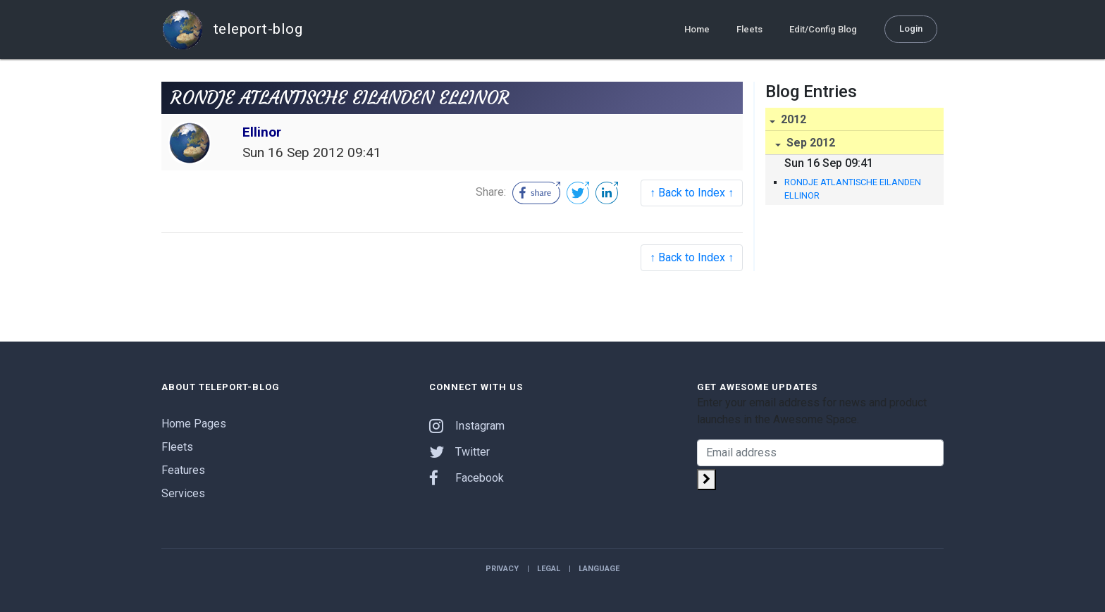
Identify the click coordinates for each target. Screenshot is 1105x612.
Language (599, 568)
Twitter (459, 452)
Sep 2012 (809, 142)
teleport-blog (231, 29)
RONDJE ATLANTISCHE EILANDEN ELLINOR (852, 189)
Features (183, 470)
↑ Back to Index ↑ (692, 192)
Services (183, 493)
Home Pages (193, 423)
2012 (792, 119)
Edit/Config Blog (823, 29)
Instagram (467, 426)
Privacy (502, 568)
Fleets (749, 29)
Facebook (466, 478)
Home (697, 29)
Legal (548, 568)
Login (910, 28)
